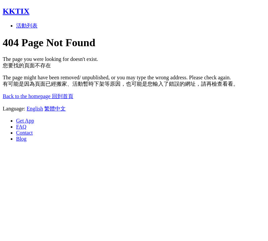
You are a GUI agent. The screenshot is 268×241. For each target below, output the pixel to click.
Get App (25, 121)
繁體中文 (55, 108)
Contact (24, 133)
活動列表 (27, 25)
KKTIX (16, 11)
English (35, 108)
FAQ (21, 127)
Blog (21, 139)
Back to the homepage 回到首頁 (38, 96)
